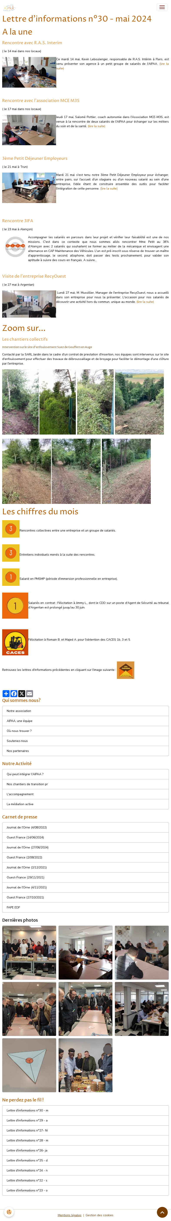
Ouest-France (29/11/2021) (25, 877)
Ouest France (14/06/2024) (25, 837)
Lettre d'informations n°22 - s (27, 1180)
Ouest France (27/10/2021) (25, 897)
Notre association (19, 711)
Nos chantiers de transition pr (27, 784)
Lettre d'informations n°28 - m (27, 1140)
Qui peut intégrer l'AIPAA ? (25, 774)
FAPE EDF (13, 907)
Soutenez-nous (17, 741)
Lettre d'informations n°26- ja (27, 1150)
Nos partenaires (18, 751)
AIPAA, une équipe (19, 721)
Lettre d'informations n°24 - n (27, 1170)
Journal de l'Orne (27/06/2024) (27, 847)
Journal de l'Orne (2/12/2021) (27, 867)
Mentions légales (69, 1215)
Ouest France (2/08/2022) (24, 857)
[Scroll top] (162, 1212)
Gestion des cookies (99, 1215)
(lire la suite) (96, 126)
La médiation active (20, 804)
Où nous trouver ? (19, 731)
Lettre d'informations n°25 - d (27, 1160)
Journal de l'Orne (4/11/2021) (27, 887)
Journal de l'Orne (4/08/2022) (27, 827)
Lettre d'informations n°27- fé (27, 1130)
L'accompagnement (20, 794)
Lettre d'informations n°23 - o (27, 1190)
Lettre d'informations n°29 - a (27, 1120)
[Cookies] (9, 1212)
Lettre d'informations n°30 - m (27, 1110)
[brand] (10, 7)
